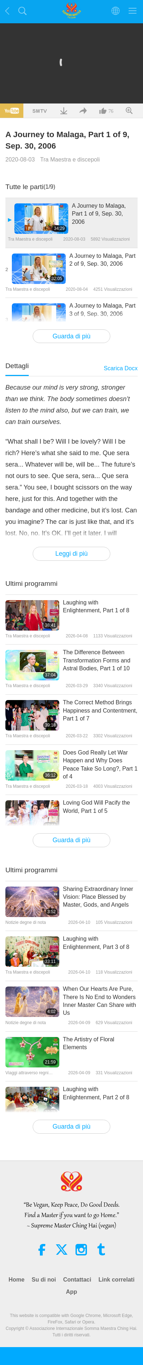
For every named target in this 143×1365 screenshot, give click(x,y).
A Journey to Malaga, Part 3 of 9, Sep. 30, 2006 (102, 310)
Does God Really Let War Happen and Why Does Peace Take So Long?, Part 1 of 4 (100, 764)
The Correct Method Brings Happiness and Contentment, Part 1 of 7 (100, 710)
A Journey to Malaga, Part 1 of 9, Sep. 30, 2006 (99, 214)
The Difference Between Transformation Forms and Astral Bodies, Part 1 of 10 (96, 660)
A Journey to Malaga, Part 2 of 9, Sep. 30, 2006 (102, 260)
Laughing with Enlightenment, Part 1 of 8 (96, 606)
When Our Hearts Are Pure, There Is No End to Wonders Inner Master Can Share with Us (99, 1001)
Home (16, 1280)
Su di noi (44, 1280)
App (71, 1292)
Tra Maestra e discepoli (70, 159)
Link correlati (116, 1280)
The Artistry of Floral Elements (88, 1043)
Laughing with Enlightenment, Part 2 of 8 (96, 1093)
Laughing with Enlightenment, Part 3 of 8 (96, 943)
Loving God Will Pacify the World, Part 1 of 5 (96, 807)
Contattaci (77, 1280)
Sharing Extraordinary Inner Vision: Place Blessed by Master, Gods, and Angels (98, 897)
